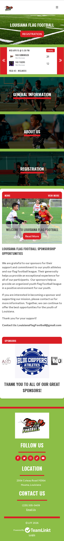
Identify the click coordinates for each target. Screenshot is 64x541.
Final (50, 50)
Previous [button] (3, 60)
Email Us (31, 509)
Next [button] (60, 60)
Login (32, 534)
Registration (32, 33)
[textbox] (32, 287)
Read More (32, 236)
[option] (32, 60)
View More (53, 195)
